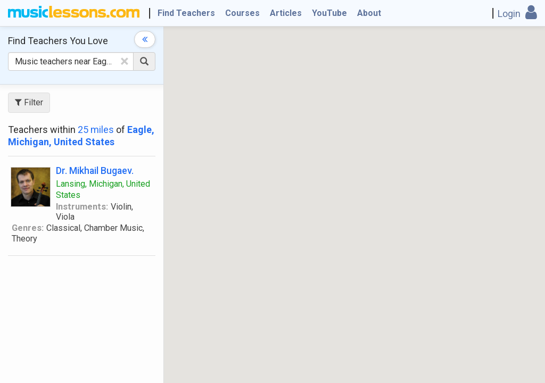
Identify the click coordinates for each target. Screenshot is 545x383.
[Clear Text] (124, 61)
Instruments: (82, 207)
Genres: (28, 228)
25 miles (96, 129)
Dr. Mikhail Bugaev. (95, 170)
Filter (29, 102)
